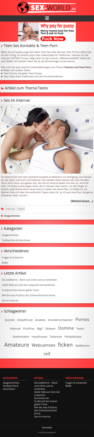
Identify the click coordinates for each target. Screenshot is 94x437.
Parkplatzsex (72, 336)
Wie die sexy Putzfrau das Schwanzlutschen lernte (28, 295)
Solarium (56, 336)
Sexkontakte (21, 336)
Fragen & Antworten (12, 257)
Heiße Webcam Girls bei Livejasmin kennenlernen (28, 285)
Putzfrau (29, 328)
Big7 (40, 328)
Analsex (40, 320)
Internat (10, 208)
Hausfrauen (39, 336)
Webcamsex (43, 345)
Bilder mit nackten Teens (17, 70)
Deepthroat (25, 320)
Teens (21, 208)
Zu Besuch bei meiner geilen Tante (20, 290)
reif (47, 353)
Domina (66, 328)
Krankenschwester (60, 320)
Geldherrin (82, 345)
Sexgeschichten (12, 215)
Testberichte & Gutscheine (16, 240)
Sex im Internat (17, 100)
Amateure (16, 344)
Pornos (82, 319)
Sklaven (50, 328)
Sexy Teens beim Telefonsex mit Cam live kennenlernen (33, 76)
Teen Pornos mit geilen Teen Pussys (23, 73)
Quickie (10, 320)
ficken (65, 344)
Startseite (47, 427)
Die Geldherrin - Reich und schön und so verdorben (29, 279)
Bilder (5, 262)
